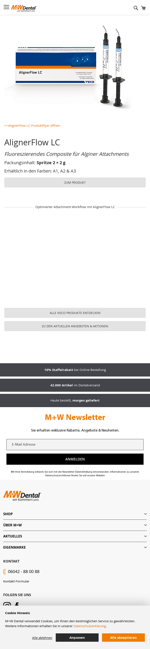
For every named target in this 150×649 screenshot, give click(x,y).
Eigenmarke (14, 547)
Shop (8, 514)
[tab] (75, 514)
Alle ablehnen (42, 638)
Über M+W (12, 525)
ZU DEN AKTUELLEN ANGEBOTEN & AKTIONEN (75, 326)
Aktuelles (12, 536)
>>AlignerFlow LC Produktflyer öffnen (32, 125)
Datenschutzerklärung (90, 626)
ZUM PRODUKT (75, 182)
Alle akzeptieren (123, 637)
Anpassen (77, 637)
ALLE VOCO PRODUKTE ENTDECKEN (75, 313)
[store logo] (24, 8)
